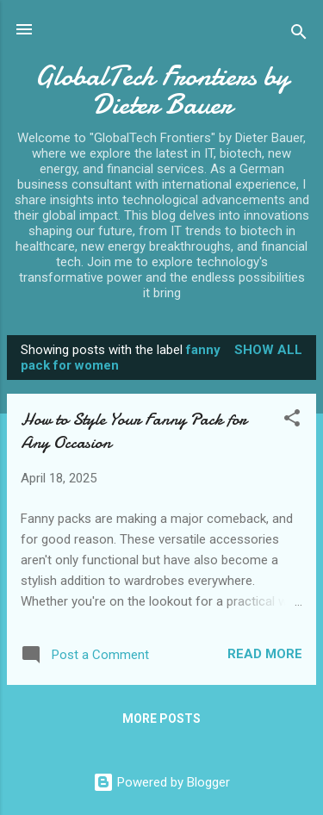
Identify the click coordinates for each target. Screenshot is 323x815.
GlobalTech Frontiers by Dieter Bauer (161, 90)
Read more (264, 654)
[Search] (299, 35)
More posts (161, 718)
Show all (268, 350)
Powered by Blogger (161, 782)
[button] (292, 421)
